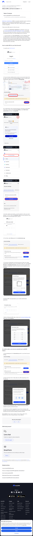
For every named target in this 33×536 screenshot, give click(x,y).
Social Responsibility (11, 514)
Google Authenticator (8, 30)
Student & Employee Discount (4, 513)
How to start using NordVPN (7, 473)
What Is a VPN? (11, 503)
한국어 (26, 413)
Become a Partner (12, 519)
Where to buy (3, 515)
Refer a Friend (3, 516)
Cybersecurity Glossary (11, 509)
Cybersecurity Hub (12, 511)
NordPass (27, 506)
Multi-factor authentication (7, 21)
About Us (2, 503)
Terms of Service (20, 508)
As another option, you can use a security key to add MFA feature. (15, 17)
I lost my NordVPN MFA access (8, 468)
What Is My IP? (11, 506)
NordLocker (27, 508)
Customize (16, 533)
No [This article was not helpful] (18, 421)
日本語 (24, 413)
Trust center (11, 516)
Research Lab (3, 518)
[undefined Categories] (27, 1)
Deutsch (12, 413)
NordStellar (27, 510)
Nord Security (28, 503)
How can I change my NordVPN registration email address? (13, 470)
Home (4, 5)
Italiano (21, 413)
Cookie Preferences (20, 506)
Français (18, 413)
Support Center (19, 503)
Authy (23, 30)
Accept (16, 528)
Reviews (2, 510)
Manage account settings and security (9, 6)
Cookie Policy (24, 525)
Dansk (9, 413)
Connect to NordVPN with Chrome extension (10, 477)
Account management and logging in (13, 5)
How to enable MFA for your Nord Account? (12, 15)
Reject (16, 530)
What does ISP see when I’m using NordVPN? (10, 475)
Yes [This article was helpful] (14, 421)
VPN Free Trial (3, 506)
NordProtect (28, 512)
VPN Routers (3, 508)
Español (15, 413)
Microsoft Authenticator (17, 30)
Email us (6, 455)
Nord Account (12, 48)
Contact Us (19, 510)
